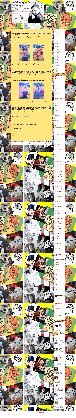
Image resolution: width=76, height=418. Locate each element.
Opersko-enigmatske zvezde (60, 358)
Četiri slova (56, 123)
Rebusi (55, 300)
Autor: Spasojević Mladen (58, 228)
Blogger (44, 415)
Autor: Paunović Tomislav (58, 206)
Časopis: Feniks (56, 120)
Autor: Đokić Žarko (57, 245)
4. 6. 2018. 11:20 (16, 136)
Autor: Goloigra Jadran (57, 151)
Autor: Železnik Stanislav (58, 250)
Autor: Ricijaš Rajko (57, 221)
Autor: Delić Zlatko (57, 139)
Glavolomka (56, 91)
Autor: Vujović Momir (57, 236)
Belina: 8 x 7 (56, 267)
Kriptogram (56, 305)
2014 (56, 70)
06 (56, 47)
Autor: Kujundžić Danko (58, 176)
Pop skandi (58, 53)
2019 (56, 40)
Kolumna (55, 95)
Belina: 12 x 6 (56, 264)
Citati (55, 80)
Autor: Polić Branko (57, 211)
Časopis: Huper (56, 122)
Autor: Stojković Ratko (57, 231)
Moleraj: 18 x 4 (56, 289)
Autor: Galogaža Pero (57, 149)
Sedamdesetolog (56, 115)
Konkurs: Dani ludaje (57, 96)
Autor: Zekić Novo (57, 240)
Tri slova (55, 118)
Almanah (55, 78)
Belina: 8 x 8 (56, 269)
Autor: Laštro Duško (57, 181)
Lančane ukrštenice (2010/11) (58, 51)
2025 (56, 31)
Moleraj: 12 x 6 (56, 277)
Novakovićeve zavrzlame (58, 303)
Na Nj (60, 324)
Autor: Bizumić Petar (57, 136)
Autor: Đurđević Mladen (58, 246)
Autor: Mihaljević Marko (58, 191)
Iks (56, 55)
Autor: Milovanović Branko (58, 194)
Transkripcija (56, 117)
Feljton (55, 90)
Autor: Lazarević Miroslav (58, 179)
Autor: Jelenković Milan (58, 164)
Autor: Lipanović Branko (58, 183)
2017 (56, 65)
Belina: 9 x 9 (56, 272)
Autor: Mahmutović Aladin (58, 186)
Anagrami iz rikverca (61, 349)
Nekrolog (55, 108)
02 (56, 62)
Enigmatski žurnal (57, 88)
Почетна (31, 143)
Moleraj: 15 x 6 (56, 286)
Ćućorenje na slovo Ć (61, 341)
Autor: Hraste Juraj (57, 154)
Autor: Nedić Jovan (57, 199)
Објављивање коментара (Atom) (34, 146)
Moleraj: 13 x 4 (56, 279)
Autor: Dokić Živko (57, 141)
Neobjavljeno (56, 110)
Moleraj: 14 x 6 (56, 282)
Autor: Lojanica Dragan (58, 184)
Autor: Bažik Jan (56, 132)
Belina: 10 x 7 (56, 262)
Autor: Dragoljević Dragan (58, 144)
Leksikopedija (56, 105)
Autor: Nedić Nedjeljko (57, 201)
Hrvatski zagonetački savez (58, 308)
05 (56, 49)
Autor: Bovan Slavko (57, 137)
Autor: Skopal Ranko (57, 226)
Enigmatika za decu (57, 86)
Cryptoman (56, 306)
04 (56, 59)
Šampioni (55, 125)
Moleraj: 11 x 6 (56, 274)
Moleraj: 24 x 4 (56, 292)
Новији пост (14, 143)
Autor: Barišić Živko (57, 131)
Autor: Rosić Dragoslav (57, 223)
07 (56, 46)
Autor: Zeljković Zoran (57, 241)
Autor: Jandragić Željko (58, 161)
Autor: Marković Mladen (58, 189)
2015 (56, 68)
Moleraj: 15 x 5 (56, 284)
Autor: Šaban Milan (57, 248)
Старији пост (48, 143)
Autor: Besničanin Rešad (58, 134)
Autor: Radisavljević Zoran (58, 218)
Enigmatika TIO (56, 298)
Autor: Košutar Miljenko (58, 171)
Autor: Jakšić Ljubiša (57, 159)
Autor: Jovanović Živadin (58, 166)
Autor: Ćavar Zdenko (57, 243)
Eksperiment (56, 85)
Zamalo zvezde (61, 376)
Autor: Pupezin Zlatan (57, 213)
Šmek (55, 301)
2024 (56, 33)
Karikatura (56, 93)
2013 (56, 71)
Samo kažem (56, 113)
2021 (56, 37)
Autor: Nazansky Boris (57, 198)
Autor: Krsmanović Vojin (58, 174)
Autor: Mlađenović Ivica (58, 196)
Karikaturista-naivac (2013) (58, 57)
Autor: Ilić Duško (57, 156)
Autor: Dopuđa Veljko (57, 142)
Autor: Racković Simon (57, 216)
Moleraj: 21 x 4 (56, 291)
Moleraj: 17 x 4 (56, 287)
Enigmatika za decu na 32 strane (61, 333)
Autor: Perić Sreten (57, 208)
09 (56, 43)
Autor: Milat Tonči (57, 193)
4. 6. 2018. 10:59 (17, 131)
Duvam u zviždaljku (57, 81)
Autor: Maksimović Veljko (58, 188)
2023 (56, 34)
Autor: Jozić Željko (57, 169)
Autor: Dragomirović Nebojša (58, 146)
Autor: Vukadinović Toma (58, 238)
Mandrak (15, 133)
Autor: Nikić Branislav (57, 203)
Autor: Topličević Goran (58, 233)
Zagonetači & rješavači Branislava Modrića (57, 316)
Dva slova (55, 83)
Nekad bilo (16, 118)
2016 (56, 67)
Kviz (55, 103)
